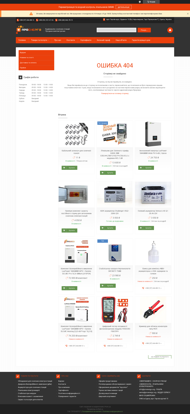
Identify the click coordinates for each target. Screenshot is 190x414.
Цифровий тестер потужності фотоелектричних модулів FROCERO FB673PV (114, 328)
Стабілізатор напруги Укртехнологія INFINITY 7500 (114, 270)
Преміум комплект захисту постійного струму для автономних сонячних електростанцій (76, 213)
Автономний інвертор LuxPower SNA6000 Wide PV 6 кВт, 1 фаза (153, 152)
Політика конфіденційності (69, 393)
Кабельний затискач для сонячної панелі (76, 152)
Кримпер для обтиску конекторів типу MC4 (153, 327)
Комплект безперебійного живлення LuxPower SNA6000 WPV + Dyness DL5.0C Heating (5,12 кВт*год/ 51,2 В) (76, 328)
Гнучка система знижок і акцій (111, 390)
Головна (22, 40)
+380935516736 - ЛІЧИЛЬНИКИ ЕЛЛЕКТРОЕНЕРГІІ (151, 385)
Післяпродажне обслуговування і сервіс (115, 384)
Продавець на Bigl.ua (95, 409)
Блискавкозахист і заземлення (30, 396)
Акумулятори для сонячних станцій (32, 387)
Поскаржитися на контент (91, 411)
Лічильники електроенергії (29, 390)
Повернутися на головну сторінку (115, 93)
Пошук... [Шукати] (144, 30)
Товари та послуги (39, 40)
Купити (72, 168)
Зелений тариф (103, 40)
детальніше (123, 7)
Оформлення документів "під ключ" (113, 387)
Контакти (71, 40)
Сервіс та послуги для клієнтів (30, 400)
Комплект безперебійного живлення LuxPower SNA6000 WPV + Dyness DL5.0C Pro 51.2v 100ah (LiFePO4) (76, 271)
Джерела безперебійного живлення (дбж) (35, 384)
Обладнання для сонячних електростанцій (35, 381)
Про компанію (64, 387)
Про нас (57, 40)
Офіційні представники (108, 381)
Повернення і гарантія (67, 396)
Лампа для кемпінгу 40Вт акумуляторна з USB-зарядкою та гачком (153, 271)
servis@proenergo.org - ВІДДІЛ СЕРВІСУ (154, 392)
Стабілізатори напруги (27, 393)
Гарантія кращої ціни (141, 40)
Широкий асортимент (107, 396)
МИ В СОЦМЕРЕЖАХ (147, 395)
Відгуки (23, 52)
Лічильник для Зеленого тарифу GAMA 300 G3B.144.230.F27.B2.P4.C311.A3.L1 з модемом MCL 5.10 (114, 154)
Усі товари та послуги (160, 357)
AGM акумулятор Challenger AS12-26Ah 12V (114, 212)
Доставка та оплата (28, 63)
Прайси (23, 68)
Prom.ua (108, 407)
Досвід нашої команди (108, 393)
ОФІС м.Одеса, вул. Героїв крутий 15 (153, 399)
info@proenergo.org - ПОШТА (150, 389)
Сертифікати (85, 40)
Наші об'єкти (121, 40)
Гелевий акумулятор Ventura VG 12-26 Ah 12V (153, 212)
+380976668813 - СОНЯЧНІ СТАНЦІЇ (152, 381)
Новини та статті (27, 58)
